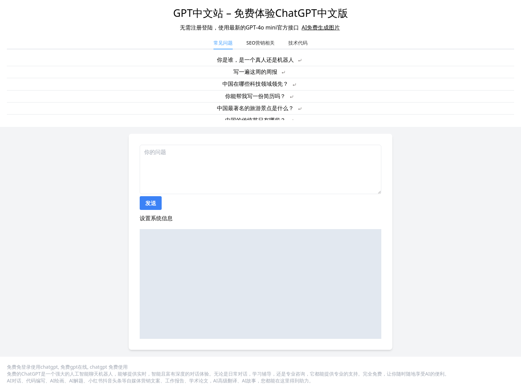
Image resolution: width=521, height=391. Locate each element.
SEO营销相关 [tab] (260, 42)
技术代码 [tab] (298, 42)
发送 (150, 203)
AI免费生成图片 (321, 27)
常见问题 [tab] (223, 42)
